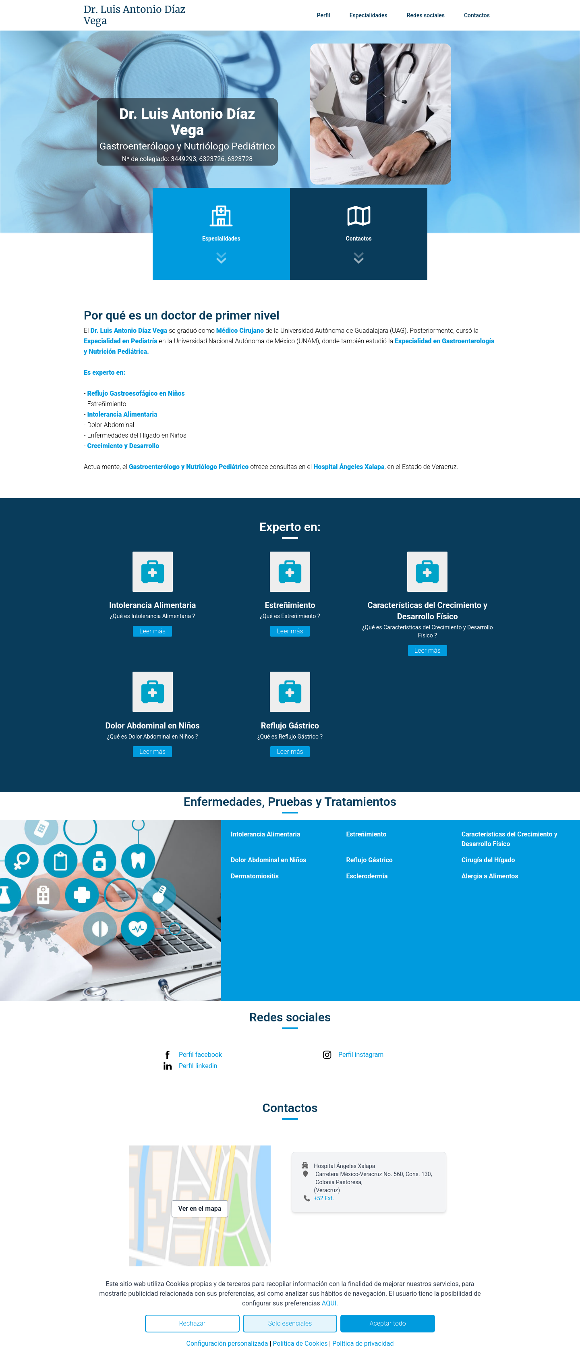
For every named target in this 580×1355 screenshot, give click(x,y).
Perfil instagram (360, 1054)
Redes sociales (426, 15)
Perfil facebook (200, 1054)
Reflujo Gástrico (369, 860)
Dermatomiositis (255, 876)
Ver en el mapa (200, 1208)
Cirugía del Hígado (488, 860)
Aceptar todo (388, 1323)
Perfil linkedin (198, 1066)
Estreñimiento (366, 834)
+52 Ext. (324, 1198)
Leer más (152, 631)
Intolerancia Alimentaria (265, 834)
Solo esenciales (290, 1323)
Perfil (323, 15)
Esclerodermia (366, 876)
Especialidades (368, 15)
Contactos (477, 15)
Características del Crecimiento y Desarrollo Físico (509, 839)
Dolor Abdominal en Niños (268, 860)
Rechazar (192, 1323)
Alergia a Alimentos (490, 876)
